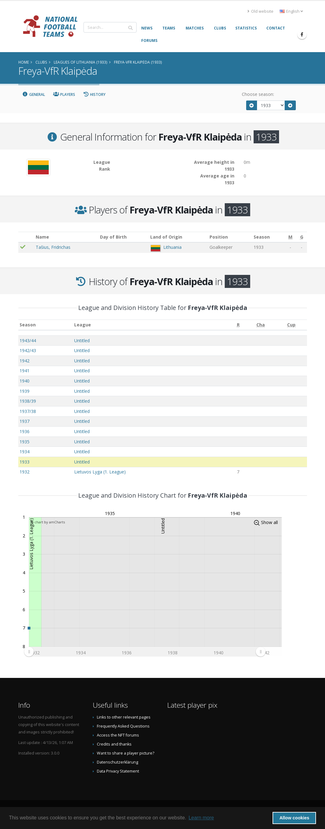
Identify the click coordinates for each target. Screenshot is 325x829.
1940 (24, 381)
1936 (24, 431)
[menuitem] (144, 651)
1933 (24, 462)
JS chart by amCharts (48, 522)
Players (64, 94)
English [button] (291, 11)
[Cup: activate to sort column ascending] (291, 325)
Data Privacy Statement (118, 771)
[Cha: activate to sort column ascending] (260, 325)
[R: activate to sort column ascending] (238, 325)
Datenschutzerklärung (117, 762)
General (33, 94)
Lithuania (172, 247)
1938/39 (28, 401)
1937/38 (28, 411)
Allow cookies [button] (294, 817)
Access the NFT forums (118, 735)
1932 (24, 472)
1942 (24, 361)
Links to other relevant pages (124, 717)
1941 (24, 371)
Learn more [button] (201, 817)
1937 (24, 421)
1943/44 (28, 340)
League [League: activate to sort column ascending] (82, 325)
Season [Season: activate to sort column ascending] (28, 325)
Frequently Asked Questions (123, 726)
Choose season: (258, 94)
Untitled (82, 340)
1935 (24, 442)
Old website (260, 11)
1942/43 (28, 350)
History (94, 94)
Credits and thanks (114, 744)
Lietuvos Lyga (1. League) (100, 472)
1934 (24, 452)
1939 (24, 391)
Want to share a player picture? (125, 753)
